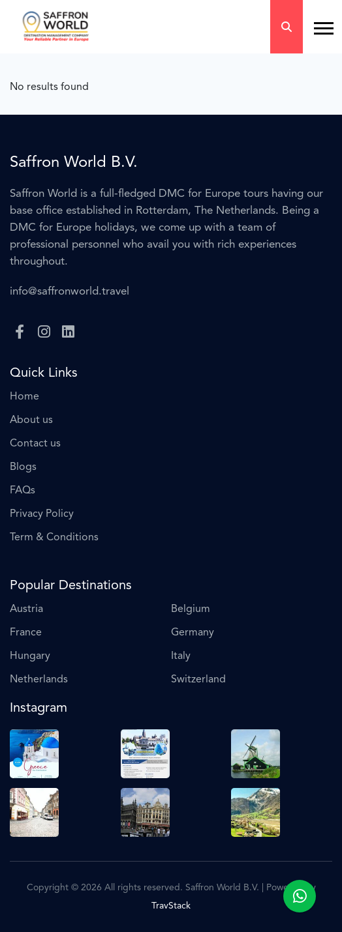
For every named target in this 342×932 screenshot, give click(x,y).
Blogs (23, 467)
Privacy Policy (42, 514)
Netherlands (39, 680)
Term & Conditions (54, 537)
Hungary (30, 656)
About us (31, 420)
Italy (181, 656)
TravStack (171, 905)
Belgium (190, 609)
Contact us (35, 444)
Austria (26, 609)
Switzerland (198, 680)
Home (24, 397)
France (26, 633)
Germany (192, 633)
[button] (317, 23)
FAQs (22, 491)
